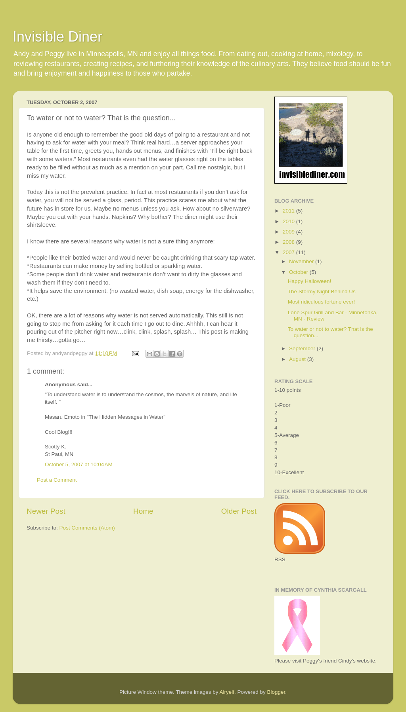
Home (143, 511)
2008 (289, 242)
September (303, 348)
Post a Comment (57, 480)
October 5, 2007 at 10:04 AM (79, 464)
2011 (289, 211)
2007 (289, 252)
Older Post (239, 511)
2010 (289, 221)
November (302, 261)
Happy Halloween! (309, 281)
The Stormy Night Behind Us (322, 291)
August (298, 359)
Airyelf (227, 692)
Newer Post (46, 511)
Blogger (276, 692)
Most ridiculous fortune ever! (321, 302)
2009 (289, 232)
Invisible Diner (57, 36)
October (299, 272)
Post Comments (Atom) (87, 528)
